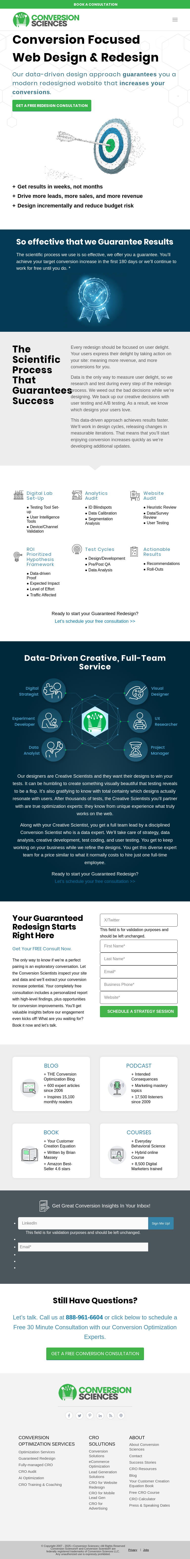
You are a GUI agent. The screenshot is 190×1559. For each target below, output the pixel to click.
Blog (133, 1475)
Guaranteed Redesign (37, 1458)
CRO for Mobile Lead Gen (102, 1495)
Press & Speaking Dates (149, 1505)
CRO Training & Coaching (40, 1484)
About (137, 1437)
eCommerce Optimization (99, 1463)
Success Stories (142, 1462)
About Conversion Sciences (144, 1446)
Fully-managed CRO (36, 1465)
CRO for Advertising (98, 1505)
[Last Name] (139, 959)
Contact (135, 1456)
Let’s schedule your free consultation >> (95, 621)
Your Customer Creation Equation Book (149, 1483)
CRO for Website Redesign (103, 1484)
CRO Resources (143, 1469)
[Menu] (175, 19)
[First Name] (139, 946)
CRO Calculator (142, 1499)
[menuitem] (175, 19)
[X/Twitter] (139, 920)
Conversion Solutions (98, 1453)
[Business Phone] (139, 984)
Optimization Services (37, 1452)
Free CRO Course (144, 1492)
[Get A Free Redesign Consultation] (51, 105)
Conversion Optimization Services (47, 1441)
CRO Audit (27, 1471)
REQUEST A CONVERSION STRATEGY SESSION (95, 4)
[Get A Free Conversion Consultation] (95, 1354)
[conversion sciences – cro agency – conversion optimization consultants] (46, 19)
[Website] (139, 997)
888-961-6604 (84, 1317)
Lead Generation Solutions (103, 1474)
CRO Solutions (102, 1441)
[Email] (139, 971)
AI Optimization (31, 1478)
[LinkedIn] (83, 1223)
